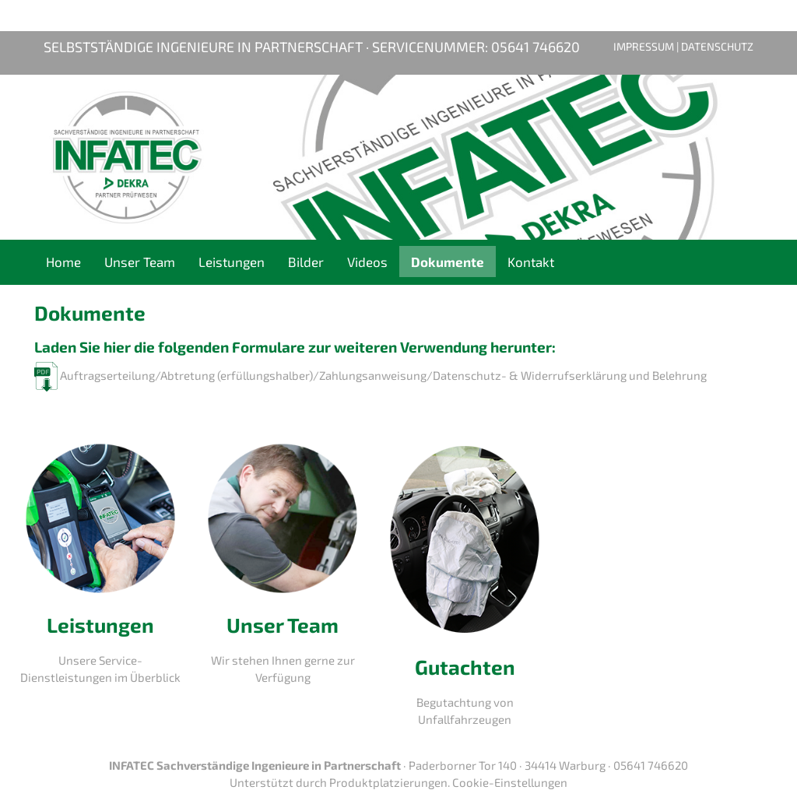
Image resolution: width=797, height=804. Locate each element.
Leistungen (231, 261)
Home (63, 261)
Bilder (306, 261)
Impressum (643, 46)
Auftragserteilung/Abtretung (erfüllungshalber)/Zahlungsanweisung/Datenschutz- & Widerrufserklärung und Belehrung (370, 375)
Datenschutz (717, 46)
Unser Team (139, 261)
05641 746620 (535, 46)
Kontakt (530, 261)
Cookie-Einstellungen (509, 782)
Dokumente (447, 261)
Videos (367, 261)
